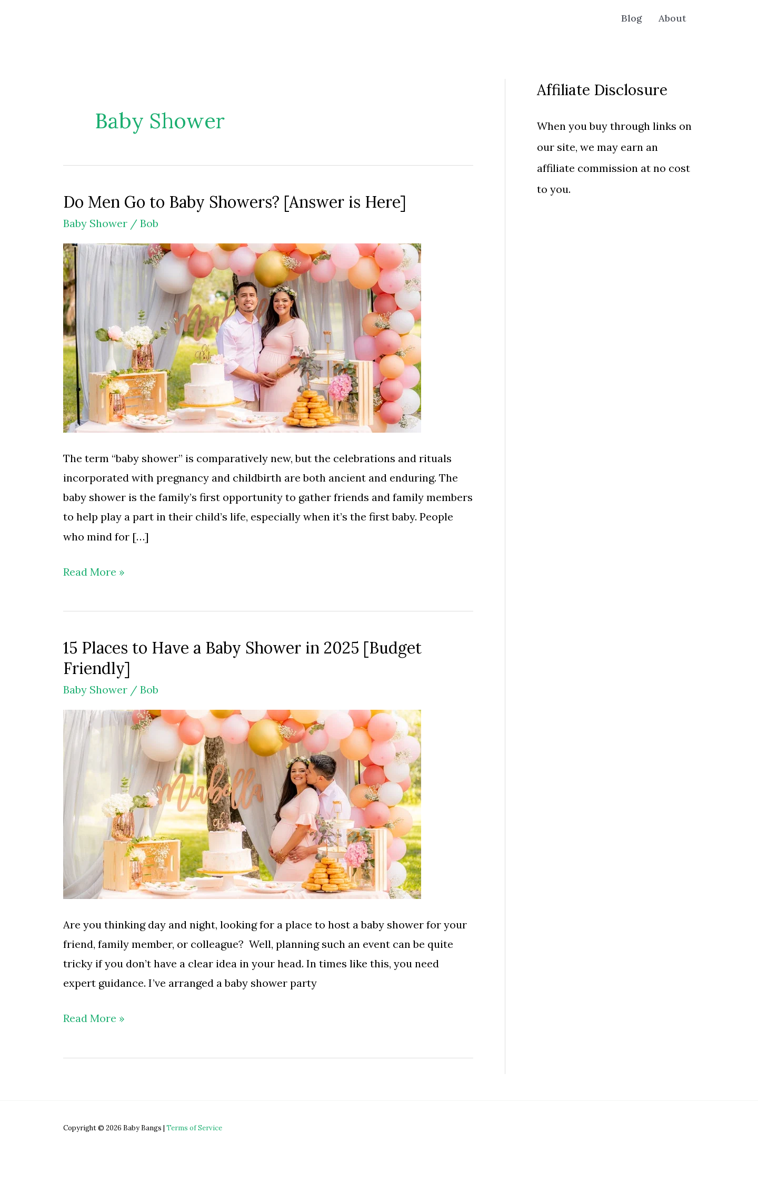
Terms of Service (194, 1127)
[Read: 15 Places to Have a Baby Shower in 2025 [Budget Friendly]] (242, 803)
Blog (631, 18)
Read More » (94, 571)
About (672, 18)
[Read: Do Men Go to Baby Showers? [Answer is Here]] (242, 336)
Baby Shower (95, 223)
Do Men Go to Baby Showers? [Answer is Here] (234, 202)
